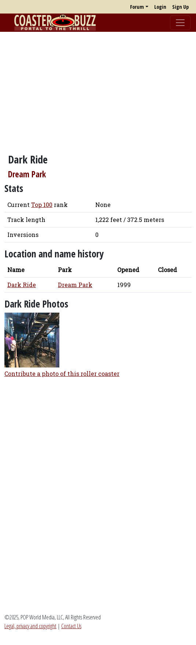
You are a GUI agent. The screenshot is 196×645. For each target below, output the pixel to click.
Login (160, 6)
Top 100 (41, 204)
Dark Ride (21, 284)
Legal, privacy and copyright (30, 626)
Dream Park (27, 174)
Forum (137, 6)
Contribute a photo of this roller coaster (61, 373)
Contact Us (71, 626)
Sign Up (180, 6)
